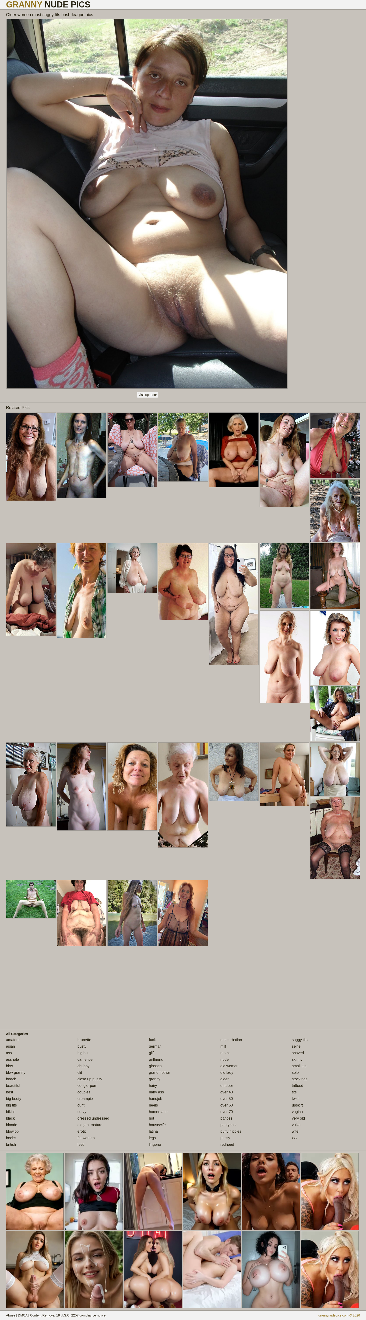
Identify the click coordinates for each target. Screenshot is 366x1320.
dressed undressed (93, 1118)
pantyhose (229, 1125)
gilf (151, 1053)
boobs (11, 1138)
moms (225, 1053)
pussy (225, 1138)
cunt (80, 1105)
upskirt (297, 1105)
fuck (152, 1040)
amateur (13, 1040)
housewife (157, 1125)
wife (295, 1131)
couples (83, 1092)
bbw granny (15, 1073)
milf (223, 1046)
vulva (296, 1125)
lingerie (155, 1144)
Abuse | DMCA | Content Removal (30, 1315)
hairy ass (156, 1092)
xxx (294, 1138)
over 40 (226, 1092)
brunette (84, 1040)
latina (153, 1131)
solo (295, 1073)
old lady (226, 1073)
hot (151, 1118)
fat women (86, 1138)
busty (81, 1046)
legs (152, 1138)
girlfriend (156, 1059)
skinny (297, 1059)
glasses (155, 1066)
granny (154, 1079)
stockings (299, 1079)
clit (79, 1073)
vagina (297, 1112)
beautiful (13, 1086)
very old (298, 1118)
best (9, 1092)
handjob (155, 1099)
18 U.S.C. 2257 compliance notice (81, 1315)
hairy (153, 1086)
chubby (83, 1066)
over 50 (226, 1099)
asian (10, 1046)
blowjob (12, 1131)
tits (294, 1092)
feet (80, 1144)
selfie (296, 1046)
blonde (11, 1125)
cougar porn (87, 1086)
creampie (85, 1099)
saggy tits (300, 1040)
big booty (13, 1099)
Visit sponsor (147, 395)
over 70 (226, 1112)
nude (224, 1059)
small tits (299, 1066)
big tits (11, 1105)
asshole (12, 1059)
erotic (82, 1131)
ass (9, 1053)
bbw (9, 1066)
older (224, 1079)
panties (226, 1118)
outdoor (226, 1086)
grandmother (159, 1073)
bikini (10, 1112)
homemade (158, 1112)
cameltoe (85, 1059)
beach (11, 1079)
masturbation (231, 1040)
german (155, 1046)
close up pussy (89, 1079)
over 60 (226, 1105)
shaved (298, 1053)
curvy (81, 1112)
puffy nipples (230, 1131)
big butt (83, 1053)
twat (295, 1099)
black (10, 1118)
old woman (229, 1066)
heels (153, 1105)
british (11, 1144)
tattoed (297, 1086)
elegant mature (89, 1125)
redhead (227, 1144)
